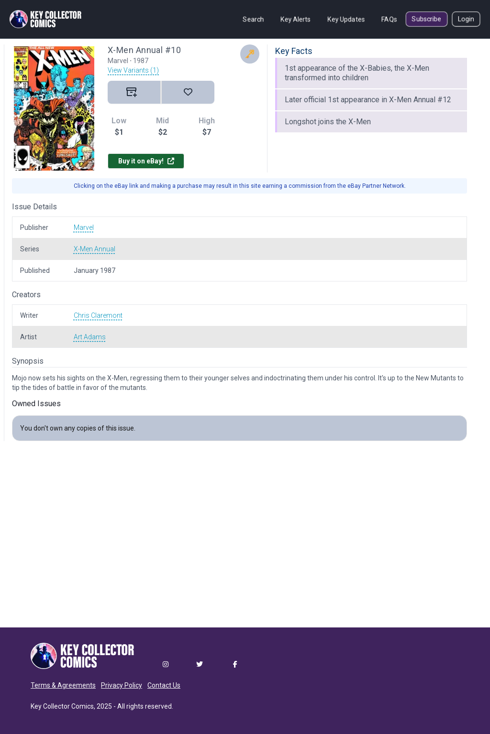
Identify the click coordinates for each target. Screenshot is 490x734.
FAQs (389, 19)
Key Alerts (295, 19)
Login (466, 19)
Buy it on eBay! (146, 161)
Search (253, 19)
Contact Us (163, 685)
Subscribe (427, 19)
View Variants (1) (133, 70)
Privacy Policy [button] (121, 685)
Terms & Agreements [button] (63, 685)
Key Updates (346, 19)
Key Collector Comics (62, 706)
